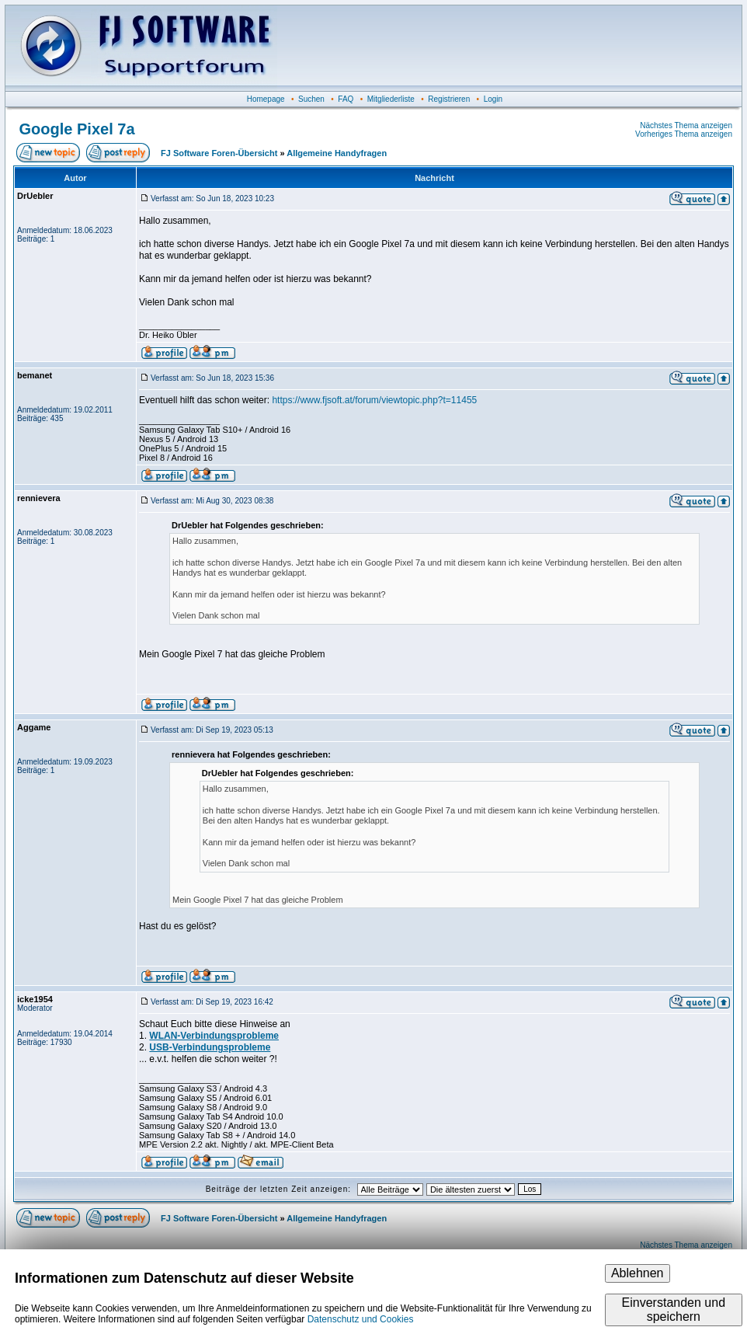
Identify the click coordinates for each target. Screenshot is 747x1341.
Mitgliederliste (391, 99)
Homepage (266, 99)
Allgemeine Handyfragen (337, 153)
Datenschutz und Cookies (360, 1319)
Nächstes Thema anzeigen (686, 125)
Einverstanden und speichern (673, 1309)
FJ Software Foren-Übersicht (219, 153)
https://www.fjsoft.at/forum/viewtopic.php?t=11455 (374, 400)
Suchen (311, 99)
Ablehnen (637, 1273)
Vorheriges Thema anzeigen (683, 134)
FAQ (345, 99)
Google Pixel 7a (77, 129)
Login (493, 99)
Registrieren (449, 99)
